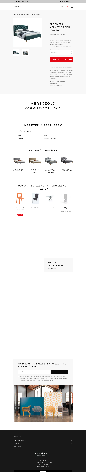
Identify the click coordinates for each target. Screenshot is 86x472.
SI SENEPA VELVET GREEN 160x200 (29, 14)
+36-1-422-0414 (44, 464)
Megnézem (52, 268)
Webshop (64, 1)
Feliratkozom (59, 372)
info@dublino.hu (45, 466)
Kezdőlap (15, 14)
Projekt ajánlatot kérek (61, 59)
